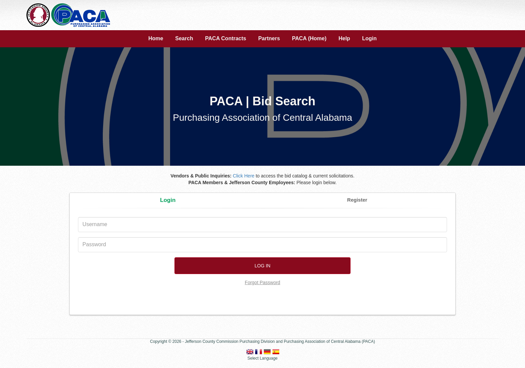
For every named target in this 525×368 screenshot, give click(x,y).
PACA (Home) (309, 38)
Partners (269, 38)
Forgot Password (262, 282)
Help (344, 38)
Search (184, 38)
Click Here (243, 175)
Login (369, 38)
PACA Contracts (225, 38)
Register (357, 200)
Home (155, 38)
